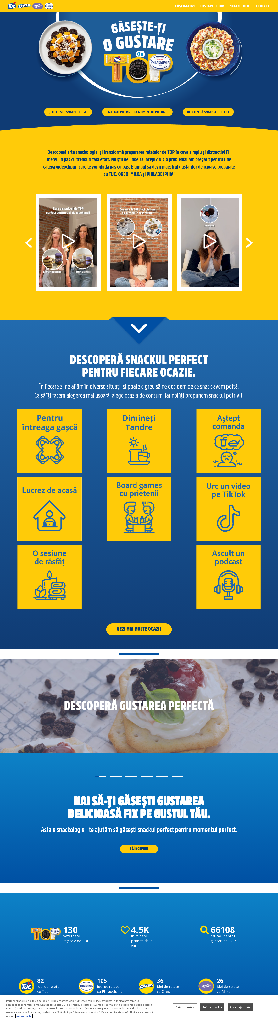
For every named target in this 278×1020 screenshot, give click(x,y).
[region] (139, 1007)
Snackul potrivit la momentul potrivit (137, 112)
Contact (263, 6)
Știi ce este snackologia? (61, 112)
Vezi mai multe (131, 548)
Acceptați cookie (240, 1007)
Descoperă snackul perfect (215, 112)
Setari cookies (185, 1007)
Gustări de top (214, 6)
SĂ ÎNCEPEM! (139, 769)
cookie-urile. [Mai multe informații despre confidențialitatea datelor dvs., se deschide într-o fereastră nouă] (24, 1016)
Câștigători (188, 6)
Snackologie (241, 6)
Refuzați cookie (212, 1007)
